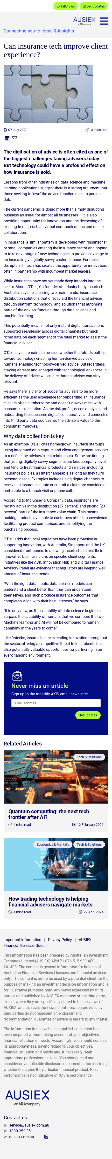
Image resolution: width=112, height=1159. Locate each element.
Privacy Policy (60, 939)
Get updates (94, 6)
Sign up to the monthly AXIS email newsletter (49, 693)
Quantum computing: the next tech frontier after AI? (48, 814)
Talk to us (66, 6)
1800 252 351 (21, 1130)
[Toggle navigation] (103, 21)
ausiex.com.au (21, 1136)
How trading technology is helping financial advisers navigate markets (50, 901)
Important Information (22, 939)
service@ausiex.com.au (29, 1125)
